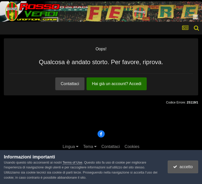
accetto (183, 167)
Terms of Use (72, 162)
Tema (90, 146)
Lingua (71, 146)
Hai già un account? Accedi (116, 84)
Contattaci (70, 84)
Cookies (132, 146)
